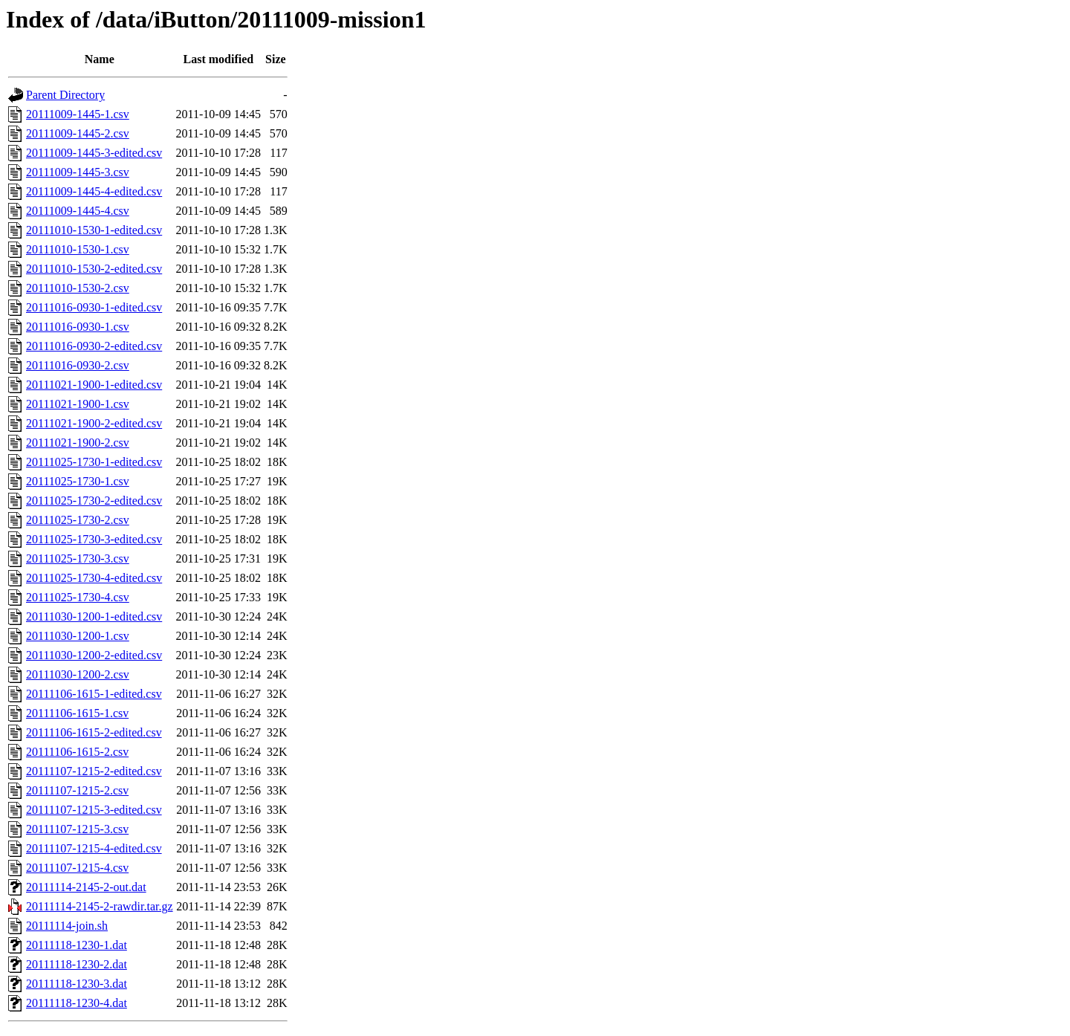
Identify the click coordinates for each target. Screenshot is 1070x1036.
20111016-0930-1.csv (77, 326)
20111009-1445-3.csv (77, 172)
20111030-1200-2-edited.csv (94, 655)
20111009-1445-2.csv (77, 133)
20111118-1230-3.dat (76, 983)
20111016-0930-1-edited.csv (94, 307)
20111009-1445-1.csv (77, 114)
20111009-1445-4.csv (77, 210)
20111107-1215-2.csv (77, 790)
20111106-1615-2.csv (77, 751)
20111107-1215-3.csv (77, 829)
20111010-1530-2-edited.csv (94, 268)
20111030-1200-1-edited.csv (94, 616)
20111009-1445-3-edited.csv (94, 152)
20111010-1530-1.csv (77, 249)
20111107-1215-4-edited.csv (94, 848)
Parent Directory (65, 94)
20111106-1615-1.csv (77, 713)
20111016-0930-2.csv (77, 365)
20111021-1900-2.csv (77, 442)
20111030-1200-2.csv (77, 674)
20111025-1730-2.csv (77, 520)
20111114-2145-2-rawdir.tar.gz (99, 906)
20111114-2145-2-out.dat (86, 887)
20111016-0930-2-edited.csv (94, 346)
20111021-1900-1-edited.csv (94, 384)
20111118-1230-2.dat (76, 964)
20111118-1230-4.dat (76, 1003)
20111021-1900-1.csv (77, 404)
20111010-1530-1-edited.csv (94, 230)
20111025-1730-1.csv (77, 481)
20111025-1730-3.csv (77, 558)
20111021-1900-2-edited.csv (94, 423)
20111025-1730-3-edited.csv (94, 539)
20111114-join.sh (67, 925)
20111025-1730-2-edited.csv (94, 500)
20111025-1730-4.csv (77, 597)
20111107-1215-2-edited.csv (94, 771)
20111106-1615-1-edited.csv (94, 693)
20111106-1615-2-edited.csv (94, 732)
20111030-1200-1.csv (77, 635)
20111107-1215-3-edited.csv (94, 809)
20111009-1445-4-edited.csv (94, 191)
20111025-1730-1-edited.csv (94, 462)
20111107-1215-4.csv (77, 867)
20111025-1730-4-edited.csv (94, 578)
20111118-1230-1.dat (76, 945)
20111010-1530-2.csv (77, 288)
